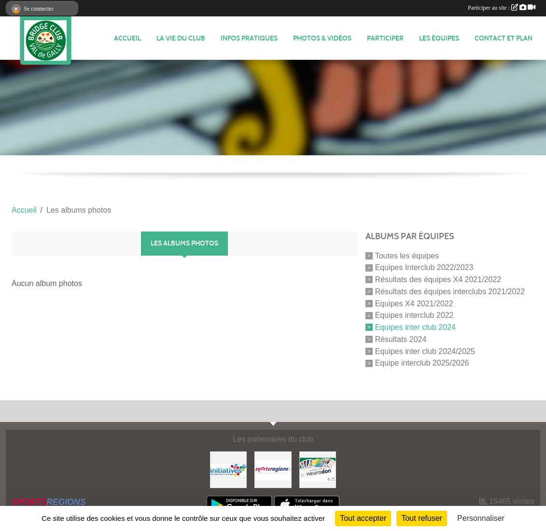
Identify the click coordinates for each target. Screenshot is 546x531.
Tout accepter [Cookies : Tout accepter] (363, 518)
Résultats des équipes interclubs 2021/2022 (450, 291)
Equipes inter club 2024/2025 (425, 351)
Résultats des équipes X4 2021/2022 (438, 279)
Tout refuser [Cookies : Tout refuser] (421, 518)
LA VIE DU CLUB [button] (180, 38)
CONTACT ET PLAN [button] (503, 38)
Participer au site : (501, 7)
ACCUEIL (127, 38)
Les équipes (439, 38)
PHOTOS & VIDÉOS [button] (322, 38)
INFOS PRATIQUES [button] (249, 38)
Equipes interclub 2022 (414, 315)
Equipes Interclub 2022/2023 (424, 267)
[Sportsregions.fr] (272, 469)
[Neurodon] (317, 469)
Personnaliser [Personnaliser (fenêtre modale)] (480, 518)
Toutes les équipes (407, 255)
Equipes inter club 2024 (415, 327)
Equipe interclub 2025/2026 (422, 363)
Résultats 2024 (401, 339)
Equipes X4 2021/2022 (414, 303)
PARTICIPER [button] (385, 38)
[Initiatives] (228, 469)
